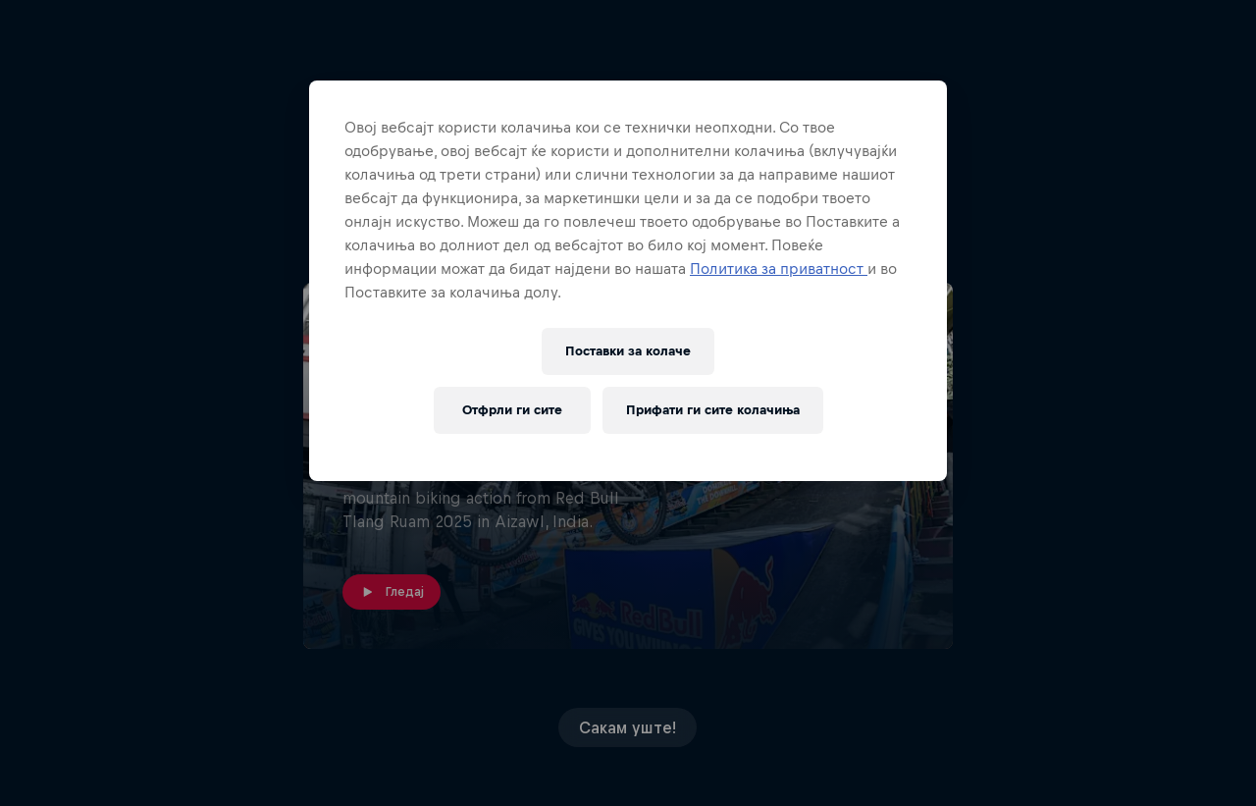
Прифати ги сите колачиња (713, 410)
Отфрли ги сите (512, 410)
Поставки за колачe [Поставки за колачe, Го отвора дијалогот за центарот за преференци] (628, 351)
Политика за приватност (778, 268)
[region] (628, 281)
